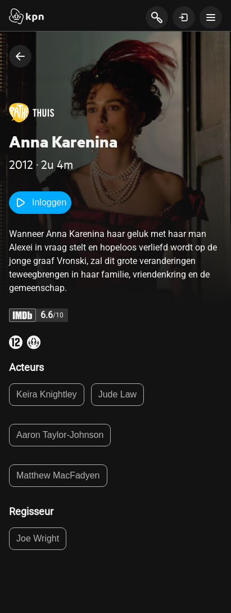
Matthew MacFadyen (58, 475)
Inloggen (40, 202)
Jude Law (117, 394)
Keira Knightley (46, 394)
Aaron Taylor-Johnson (59, 435)
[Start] (26, 17)
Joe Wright (37, 538)
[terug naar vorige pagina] (20, 56)
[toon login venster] (184, 17)
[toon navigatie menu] (211, 17)
